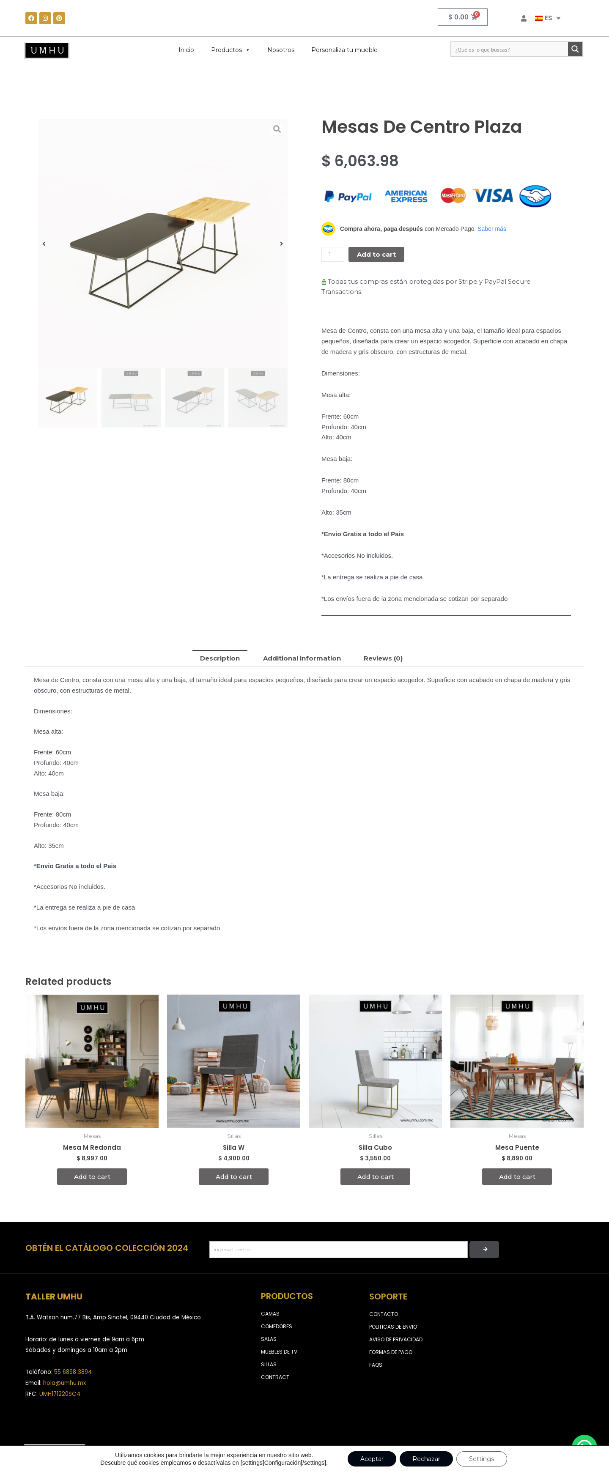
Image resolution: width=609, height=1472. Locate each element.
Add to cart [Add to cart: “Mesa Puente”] (517, 1177)
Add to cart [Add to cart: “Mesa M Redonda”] (92, 1177)
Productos (230, 50)
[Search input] (509, 49)
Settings (481, 1459)
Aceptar (372, 1459)
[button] (44, 243)
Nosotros (280, 50)
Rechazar (426, 1459)
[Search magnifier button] (575, 49)
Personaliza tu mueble (344, 50)
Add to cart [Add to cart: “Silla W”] (233, 1177)
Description (220, 658)
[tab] (219, 658)
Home (33, 73)
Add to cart (376, 254)
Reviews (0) (383, 658)
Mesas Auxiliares (72, 73)
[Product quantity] (332, 254)
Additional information (302, 658)
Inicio (186, 50)
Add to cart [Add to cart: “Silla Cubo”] (375, 1177)
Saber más (491, 228)
